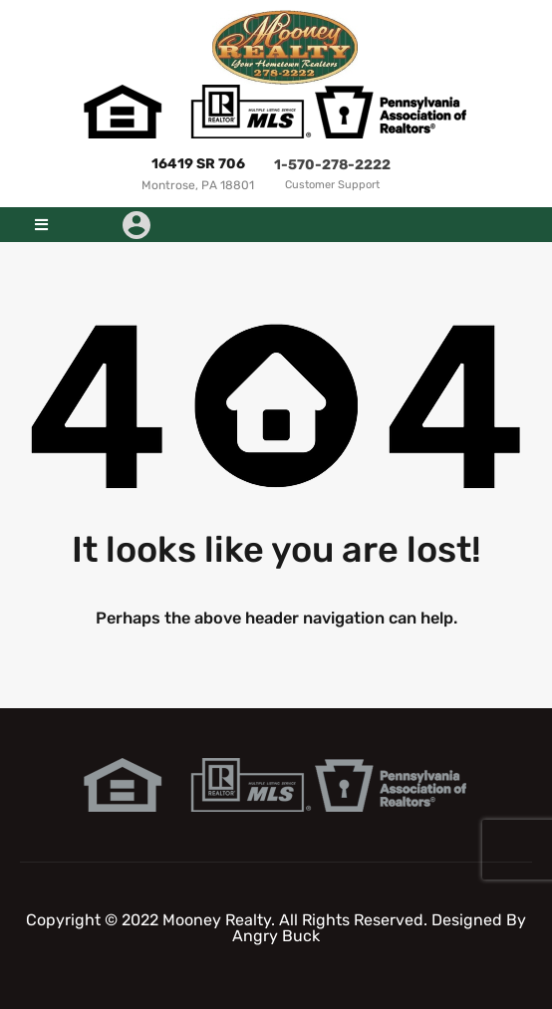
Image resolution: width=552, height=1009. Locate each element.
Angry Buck (276, 935)
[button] (41, 224)
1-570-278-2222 (332, 164)
